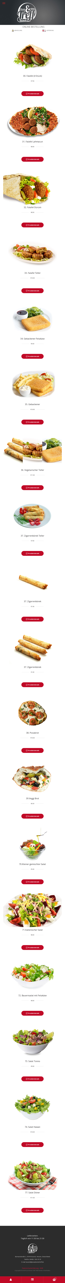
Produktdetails (33, 94)
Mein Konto (11, 1279)
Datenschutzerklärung (30, 1268)
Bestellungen (32, 1279)
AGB (41, 1268)
